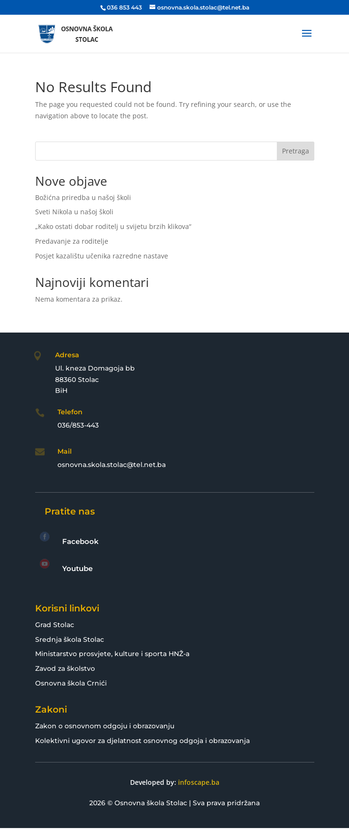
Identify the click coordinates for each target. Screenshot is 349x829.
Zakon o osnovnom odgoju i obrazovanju (104, 726)
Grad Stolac (54, 624)
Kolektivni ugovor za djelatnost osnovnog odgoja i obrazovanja (142, 740)
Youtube (77, 568)
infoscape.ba (198, 782)
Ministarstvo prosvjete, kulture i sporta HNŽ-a (112, 653)
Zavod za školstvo (65, 668)
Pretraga (295, 150)
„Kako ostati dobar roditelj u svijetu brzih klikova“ (113, 226)
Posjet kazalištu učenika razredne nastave (101, 255)
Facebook (80, 541)
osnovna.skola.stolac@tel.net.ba (111, 464)
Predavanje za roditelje (71, 241)
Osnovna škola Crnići (71, 683)
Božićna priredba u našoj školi (83, 197)
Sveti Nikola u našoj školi (74, 211)
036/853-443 (78, 425)
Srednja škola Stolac (69, 639)
